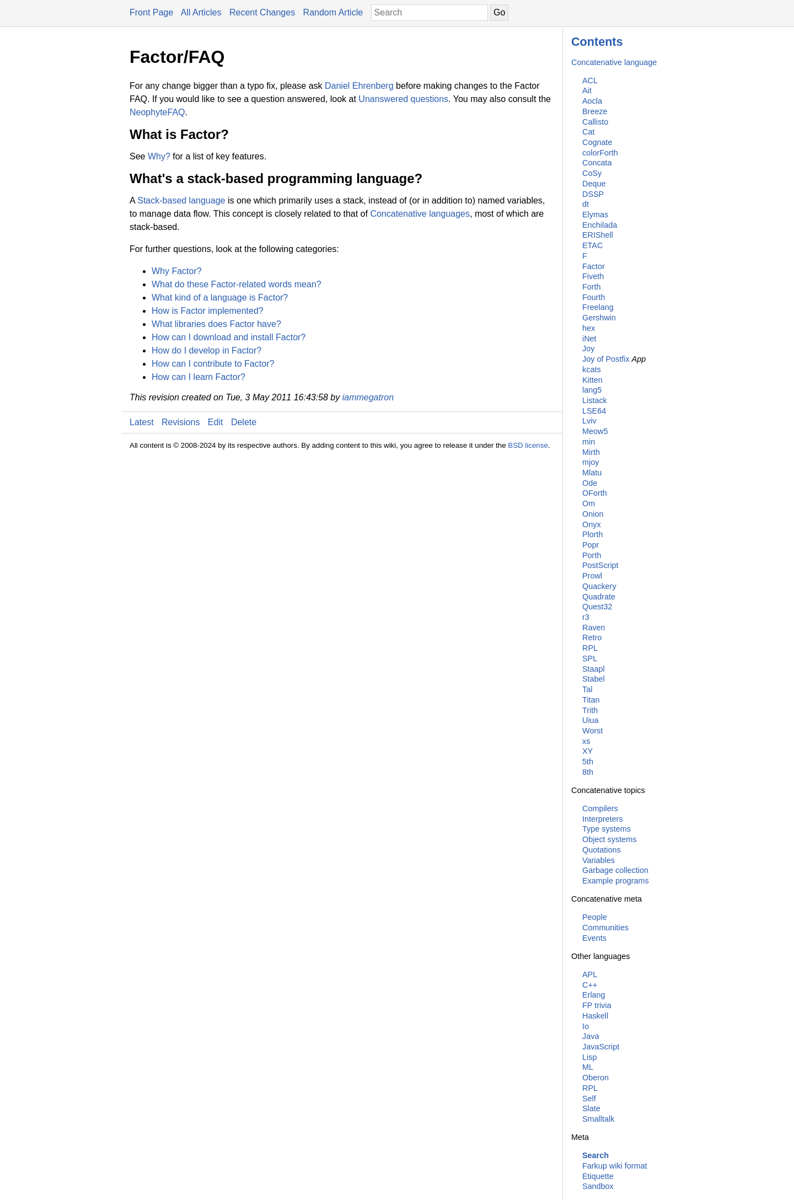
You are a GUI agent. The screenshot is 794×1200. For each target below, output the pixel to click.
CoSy (592, 173)
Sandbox (598, 1186)
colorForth (600, 152)
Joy (588, 348)
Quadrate (598, 596)
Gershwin (599, 317)
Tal (587, 689)
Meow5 (595, 431)
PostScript (600, 565)
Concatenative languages (420, 213)
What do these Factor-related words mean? (236, 284)
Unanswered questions (403, 99)
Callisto (595, 121)
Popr (590, 544)
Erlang (593, 994)
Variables (598, 860)
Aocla (592, 101)
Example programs (615, 880)
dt (585, 204)
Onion (592, 514)
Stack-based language (181, 200)
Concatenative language (614, 62)
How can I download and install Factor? (228, 337)
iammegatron (368, 397)
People (594, 917)
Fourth (593, 297)
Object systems (609, 839)
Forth (591, 286)
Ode (589, 483)
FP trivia (596, 1005)
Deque (593, 183)
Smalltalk (598, 1119)
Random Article (333, 12)
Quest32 (597, 606)
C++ (589, 985)
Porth (591, 555)
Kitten (592, 380)
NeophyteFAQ (157, 112)
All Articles (201, 12)
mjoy (590, 462)
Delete (243, 422)
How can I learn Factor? (198, 377)
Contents (597, 42)
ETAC (592, 245)
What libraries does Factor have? (216, 324)
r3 (585, 617)
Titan (590, 699)
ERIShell (597, 235)
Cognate (597, 142)
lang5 (592, 389)
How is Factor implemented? (208, 310)
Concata (597, 162)
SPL (589, 658)
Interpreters (602, 819)
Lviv (589, 420)
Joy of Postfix (606, 359)
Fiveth (593, 276)
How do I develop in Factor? (206, 350)
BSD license (528, 445)
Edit (215, 422)
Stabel (593, 678)
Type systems (606, 828)
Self (589, 1098)
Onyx (591, 524)
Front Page (151, 12)
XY (587, 751)
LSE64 (594, 410)
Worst (592, 730)
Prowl (592, 575)
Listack (594, 400)
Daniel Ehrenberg (359, 85)
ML (587, 1067)
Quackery (599, 586)
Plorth (592, 534)
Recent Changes (262, 12)
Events (594, 938)
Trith (590, 710)
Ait (587, 90)
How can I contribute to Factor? (213, 363)
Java (590, 1036)
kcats (591, 369)
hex (588, 328)
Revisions (181, 422)
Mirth (591, 452)
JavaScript (600, 1046)
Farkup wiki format (614, 1165)
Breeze (595, 111)
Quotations (601, 849)
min (588, 441)
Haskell (595, 1015)
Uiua (590, 720)
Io (585, 1026)
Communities (605, 927)
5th (587, 761)
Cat (588, 131)
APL (589, 974)
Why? (159, 156)
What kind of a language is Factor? (220, 297)
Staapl (593, 669)
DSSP (593, 194)
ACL (590, 80)
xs (586, 741)
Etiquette (598, 1176)
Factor (593, 266)
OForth (594, 493)
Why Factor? (177, 271)
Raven (593, 627)
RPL (590, 648)
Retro (592, 637)
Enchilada (599, 225)
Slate (591, 1108)
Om (588, 503)
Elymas (595, 214)
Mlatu (592, 472)
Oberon (595, 1077)
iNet (589, 338)
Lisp (589, 1057)
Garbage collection (615, 870)
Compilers (600, 808)
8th (587, 772)
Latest (142, 422)
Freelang (598, 307)
